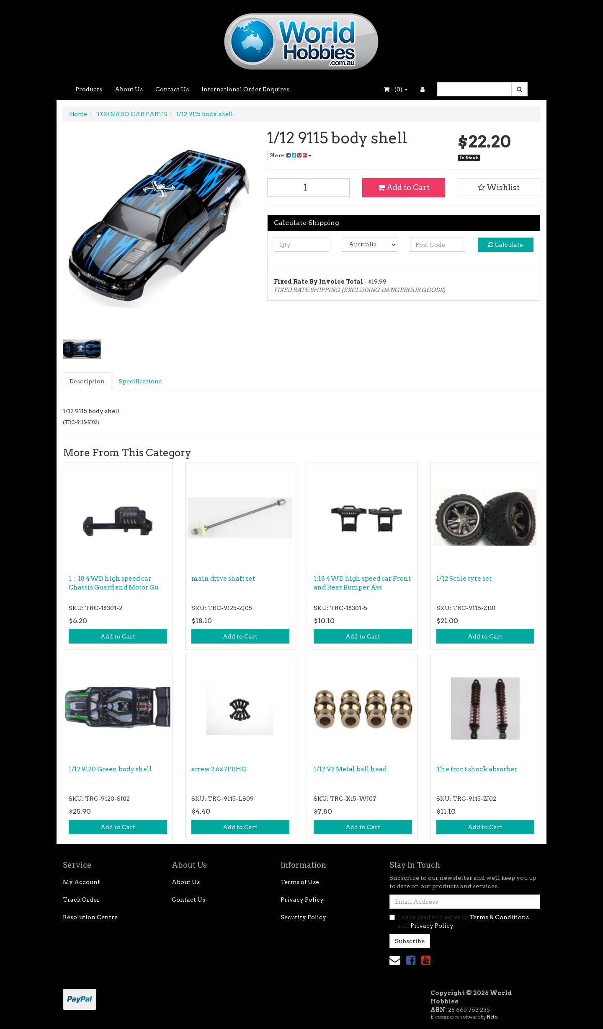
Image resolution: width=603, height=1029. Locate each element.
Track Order (81, 899)
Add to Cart (404, 187)
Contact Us (172, 89)
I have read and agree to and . (459, 921)
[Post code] (438, 245)
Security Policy (303, 917)
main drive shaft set (223, 578)
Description (87, 381)
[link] (410, 960)
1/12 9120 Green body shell (110, 769)
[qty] (302, 245)
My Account (81, 882)
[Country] (369, 245)
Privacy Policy (302, 899)
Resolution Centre (90, 917)
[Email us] (394, 960)
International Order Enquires (245, 89)
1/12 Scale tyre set (464, 578)
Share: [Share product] (291, 155)
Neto (492, 1017)
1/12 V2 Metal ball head (350, 769)
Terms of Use (300, 882)
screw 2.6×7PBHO (219, 769)
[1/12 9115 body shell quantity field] (308, 187)
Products (88, 89)
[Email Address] (464, 902)
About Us (129, 89)
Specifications (140, 381)
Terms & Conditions (499, 917)
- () (396, 89)
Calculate (505, 244)
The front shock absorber (476, 769)
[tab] (87, 381)
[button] (499, 187)
